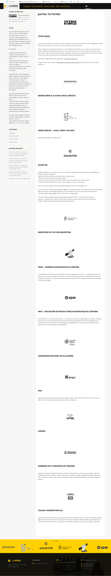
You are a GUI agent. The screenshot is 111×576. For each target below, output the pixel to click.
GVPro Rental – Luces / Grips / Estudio (56, 130)
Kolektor (42, 165)
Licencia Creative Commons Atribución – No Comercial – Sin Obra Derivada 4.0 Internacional (20, 19)
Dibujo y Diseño (13, 139)
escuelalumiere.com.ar (88, 560)
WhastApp (11, 1)
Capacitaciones (13, 142)
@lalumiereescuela (87, 564)
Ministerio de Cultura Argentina (54, 232)
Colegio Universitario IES (50, 510)
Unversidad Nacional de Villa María (55, 356)
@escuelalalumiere (87, 566)
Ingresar (56, 1)
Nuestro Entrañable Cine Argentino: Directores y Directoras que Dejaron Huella (18, 154)
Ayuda (63, 1)
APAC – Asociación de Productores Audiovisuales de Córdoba (68, 311)
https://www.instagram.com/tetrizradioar (68, 62)
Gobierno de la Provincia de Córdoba (56, 466)
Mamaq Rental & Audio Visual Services (56, 95)
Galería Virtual (65, 6)
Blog (57, 6)
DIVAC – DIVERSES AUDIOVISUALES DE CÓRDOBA (58, 267)
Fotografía (26, 6)
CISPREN (41, 431)
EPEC (40, 390)
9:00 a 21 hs (46, 1)
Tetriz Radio (44, 36)
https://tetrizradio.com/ (71, 59)
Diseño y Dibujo (49, 6)
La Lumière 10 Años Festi (15, 178)
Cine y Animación (37, 6)
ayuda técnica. (18, 123)
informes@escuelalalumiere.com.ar (28, 1)
